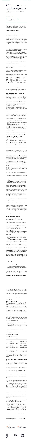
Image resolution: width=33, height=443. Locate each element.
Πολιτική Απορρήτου (23, 434)
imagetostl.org (19, 195)
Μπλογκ (7, 437)
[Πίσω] (2, 1)
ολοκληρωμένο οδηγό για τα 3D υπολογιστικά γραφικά (17, 69)
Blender (13, 218)
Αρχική (7, 434)
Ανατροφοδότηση (15, 434)
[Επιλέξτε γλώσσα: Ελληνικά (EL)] (25, 1)
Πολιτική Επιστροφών (23, 436)
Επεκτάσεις (7, 435)
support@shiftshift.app (16, 435)
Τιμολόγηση (7, 436)
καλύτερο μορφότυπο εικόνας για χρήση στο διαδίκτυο (13, 66)
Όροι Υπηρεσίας (22, 435)
